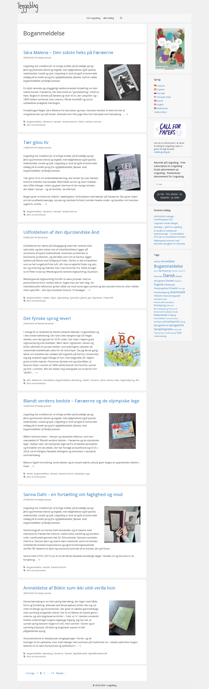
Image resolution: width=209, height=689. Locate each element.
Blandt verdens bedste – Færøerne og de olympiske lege (81, 401)
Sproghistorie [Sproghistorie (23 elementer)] (161, 325)
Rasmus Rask (113, 380)
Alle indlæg (108, 18)
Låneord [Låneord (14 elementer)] (169, 305)
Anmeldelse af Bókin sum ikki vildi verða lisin (69, 588)
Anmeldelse (48, 380)
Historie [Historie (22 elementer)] (158, 295)
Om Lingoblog (93, 18)
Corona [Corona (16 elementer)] (174, 271)
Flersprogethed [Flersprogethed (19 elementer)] (161, 288)
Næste (61, 673)
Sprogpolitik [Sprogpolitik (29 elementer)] (176, 325)
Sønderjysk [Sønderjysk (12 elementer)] (177, 329)
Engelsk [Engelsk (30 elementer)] (158, 284)
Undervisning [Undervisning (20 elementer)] (160, 336)
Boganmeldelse (34, 121)
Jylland (83, 297)
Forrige (29, 673)
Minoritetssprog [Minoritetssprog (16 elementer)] (161, 308)
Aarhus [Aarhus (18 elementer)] (157, 261)
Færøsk (57, 121)
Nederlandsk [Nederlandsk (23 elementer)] (161, 315)
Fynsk (102, 380)
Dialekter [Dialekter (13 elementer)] (178, 281)
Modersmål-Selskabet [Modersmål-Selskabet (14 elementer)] (163, 312)
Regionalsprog (127, 380)
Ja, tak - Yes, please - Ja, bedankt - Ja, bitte (169, 195)
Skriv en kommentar (36, 124)
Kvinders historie (93, 121)
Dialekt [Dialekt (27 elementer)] (170, 280)
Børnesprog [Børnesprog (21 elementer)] (164, 270)
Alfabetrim (37, 380)
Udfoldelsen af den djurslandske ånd (61, 232)
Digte (53, 297)
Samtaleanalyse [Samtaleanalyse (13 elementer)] (172, 318)
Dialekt (46, 297)
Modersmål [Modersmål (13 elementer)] (172, 309)
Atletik (30, 473)
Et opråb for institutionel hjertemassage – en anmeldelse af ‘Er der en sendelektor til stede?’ (170, 233)
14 (53, 673)
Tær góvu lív (35, 142)
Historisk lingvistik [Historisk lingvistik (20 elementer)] (171, 295)
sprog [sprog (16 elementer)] (182, 321)
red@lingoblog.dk (162, 152)
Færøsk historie (69, 121)
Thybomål (108, 297)
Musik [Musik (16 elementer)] (175, 312)
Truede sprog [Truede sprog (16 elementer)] (170, 333)
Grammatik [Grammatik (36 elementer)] (177, 292)
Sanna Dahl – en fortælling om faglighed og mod (73, 494)
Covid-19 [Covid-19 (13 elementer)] (181, 271)
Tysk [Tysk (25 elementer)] (179, 332)
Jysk (89, 297)
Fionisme (94, 380)
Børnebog (76, 380)
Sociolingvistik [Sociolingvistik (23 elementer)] (171, 321)
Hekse (81, 121)
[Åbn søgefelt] (121, 18)
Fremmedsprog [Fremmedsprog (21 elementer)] (162, 292)
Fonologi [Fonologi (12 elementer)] (181, 289)
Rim (137, 380)
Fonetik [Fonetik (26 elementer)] (173, 288)
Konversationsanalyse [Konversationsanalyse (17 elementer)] (164, 302)
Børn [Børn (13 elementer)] (156, 271)
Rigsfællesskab (80, 653)
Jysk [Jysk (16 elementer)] (165, 299)
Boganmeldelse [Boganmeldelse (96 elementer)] (168, 266)
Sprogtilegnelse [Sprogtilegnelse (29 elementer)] (163, 329)
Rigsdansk (97, 297)
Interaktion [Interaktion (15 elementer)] (158, 299)
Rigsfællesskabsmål (97, 653)
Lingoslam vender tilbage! (166, 223)
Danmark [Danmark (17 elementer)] (158, 276)
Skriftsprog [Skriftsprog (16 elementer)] (159, 321)
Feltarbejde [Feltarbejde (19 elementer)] (169, 284)
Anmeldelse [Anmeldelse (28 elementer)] (168, 261)
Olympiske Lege (82, 473)
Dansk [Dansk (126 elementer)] (169, 275)
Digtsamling (63, 297)
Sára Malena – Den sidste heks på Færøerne (68, 52)
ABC (29, 380)
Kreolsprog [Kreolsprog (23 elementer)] (160, 305)
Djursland (74, 297)
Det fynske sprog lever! (47, 318)
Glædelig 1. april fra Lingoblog (168, 227)
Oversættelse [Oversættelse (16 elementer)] (160, 318)
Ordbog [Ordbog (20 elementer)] (172, 315)
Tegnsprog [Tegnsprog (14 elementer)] (158, 333)
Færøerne (47, 121)
